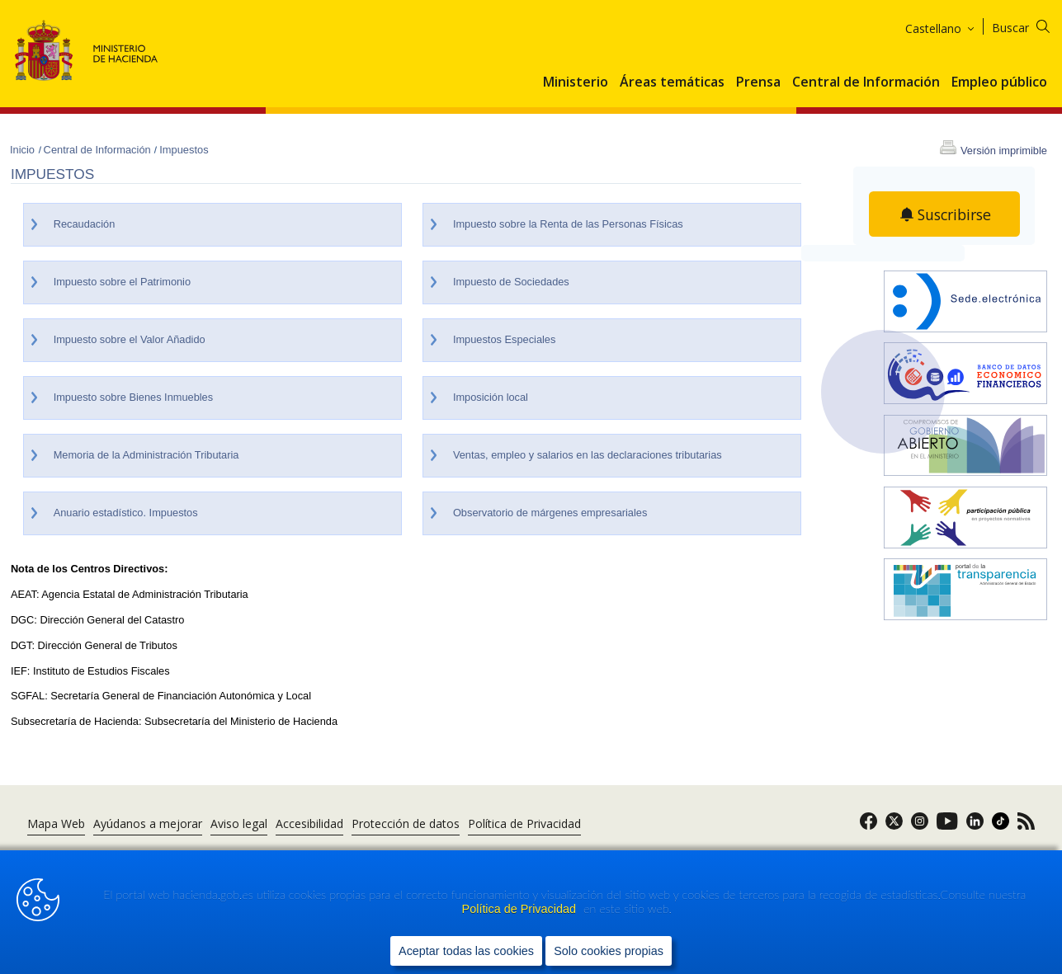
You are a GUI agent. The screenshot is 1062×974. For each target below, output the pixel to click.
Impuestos (183, 150)
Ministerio (575, 82)
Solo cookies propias (608, 950)
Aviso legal (238, 823)
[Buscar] (1031, 25)
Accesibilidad (309, 823)
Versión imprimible (1004, 150)
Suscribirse (954, 214)
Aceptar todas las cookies (466, 950)
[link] (868, 826)
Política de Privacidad (520, 908)
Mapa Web (56, 823)
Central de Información (866, 82)
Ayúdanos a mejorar (147, 823)
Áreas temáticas (672, 82)
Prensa (758, 82)
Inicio (24, 150)
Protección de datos (406, 823)
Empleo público (999, 82)
